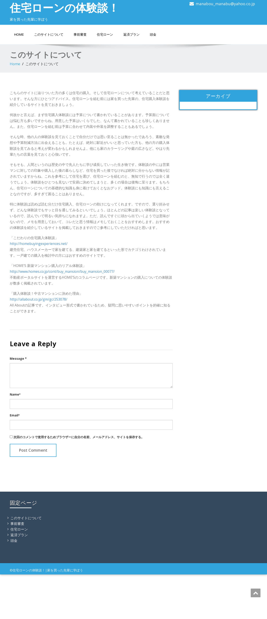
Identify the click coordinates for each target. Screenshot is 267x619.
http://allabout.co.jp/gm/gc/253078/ (38, 299)
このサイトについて (48, 34)
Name (15, 394)
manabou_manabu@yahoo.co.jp (225, 3)
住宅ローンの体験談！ (64, 7)
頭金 (153, 34)
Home (19, 34)
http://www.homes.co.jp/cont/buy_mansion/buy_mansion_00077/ (62, 271)
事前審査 (80, 34)
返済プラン (131, 34)
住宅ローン (105, 34)
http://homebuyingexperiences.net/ (39, 243)
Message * (18, 358)
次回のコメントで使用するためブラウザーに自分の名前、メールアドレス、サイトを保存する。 (78, 437)
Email (15, 415)
